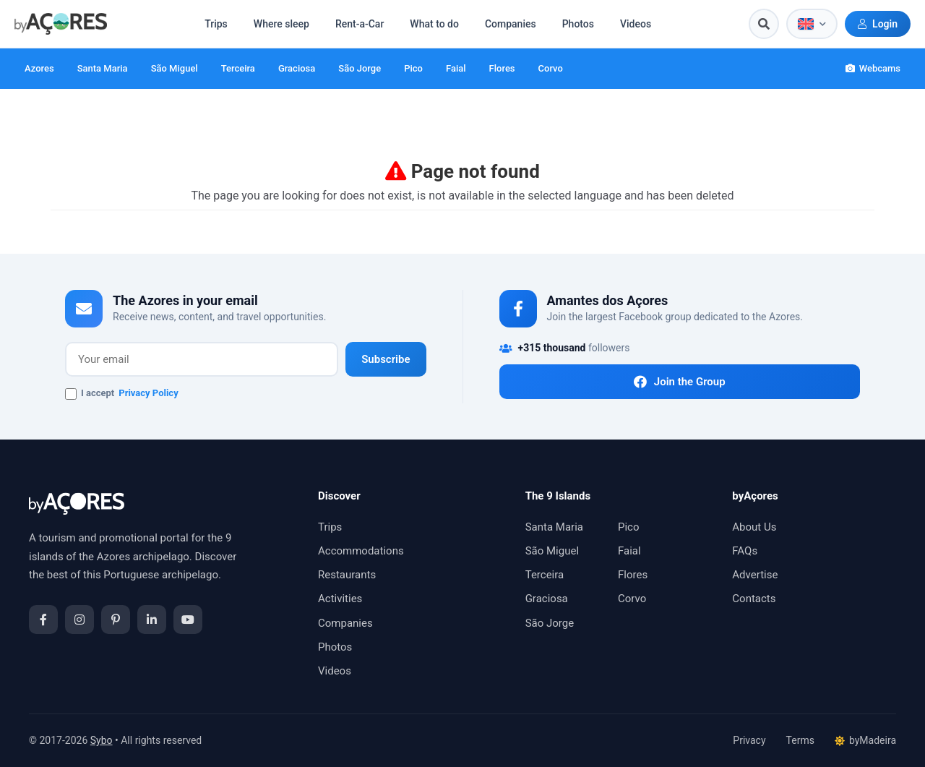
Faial (456, 68)
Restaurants (347, 574)
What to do (434, 24)
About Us (754, 527)
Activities (340, 598)
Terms (800, 740)
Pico (413, 68)
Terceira (238, 68)
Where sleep (281, 24)
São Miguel (174, 68)
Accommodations (361, 550)
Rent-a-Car (359, 24)
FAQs (744, 550)
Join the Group (680, 381)
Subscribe (385, 359)
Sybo (101, 740)
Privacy (749, 740)
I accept (121, 393)
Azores (39, 68)
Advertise (755, 574)
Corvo (550, 68)
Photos (578, 24)
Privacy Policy (148, 392)
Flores (502, 68)
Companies (510, 24)
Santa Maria (102, 68)
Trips (216, 24)
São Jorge (359, 68)
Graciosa (296, 68)
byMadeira (865, 740)
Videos (635, 24)
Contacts (753, 598)
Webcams (873, 68)
